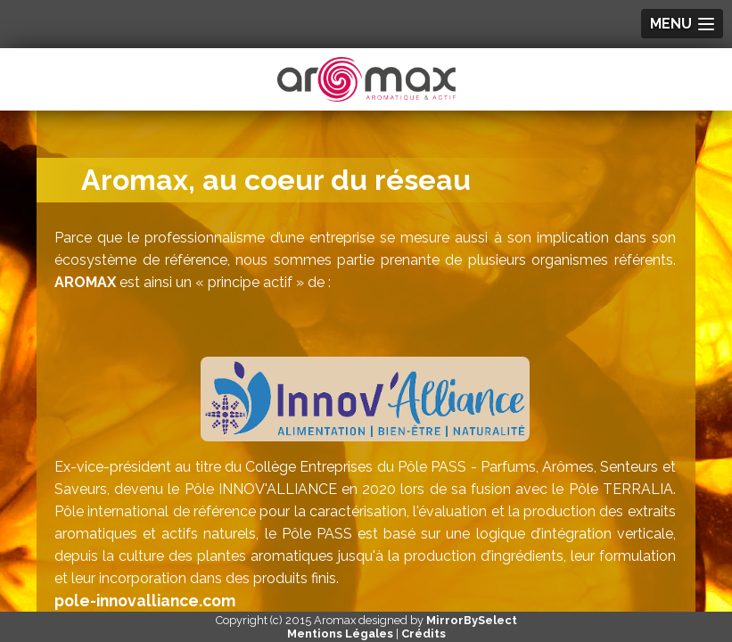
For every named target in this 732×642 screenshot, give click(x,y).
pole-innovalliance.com (144, 600)
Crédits (423, 633)
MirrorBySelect (471, 620)
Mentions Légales (340, 633)
